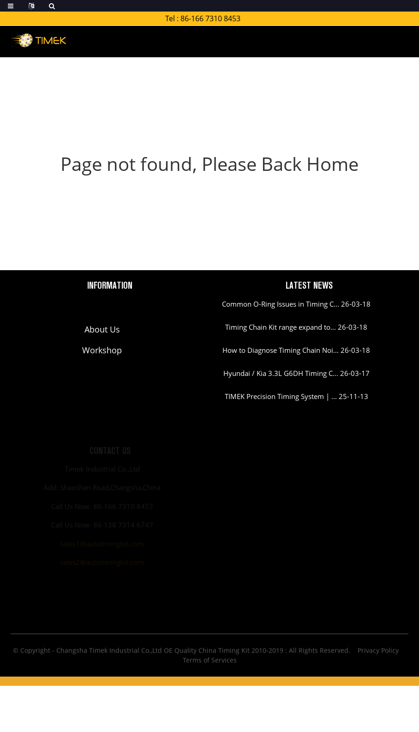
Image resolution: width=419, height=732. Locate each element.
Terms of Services (210, 662)
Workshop (102, 350)
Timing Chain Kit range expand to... (280, 327)
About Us (102, 329)
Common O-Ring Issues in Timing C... (280, 304)
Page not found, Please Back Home (209, 163)
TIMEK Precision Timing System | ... (281, 396)
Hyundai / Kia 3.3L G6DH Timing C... (280, 373)
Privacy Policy (378, 652)
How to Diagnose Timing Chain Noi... (280, 350)
